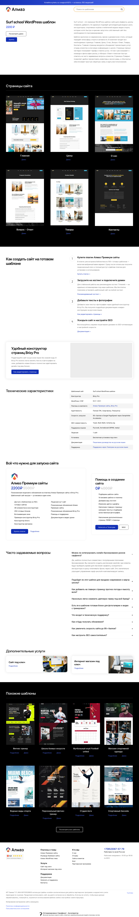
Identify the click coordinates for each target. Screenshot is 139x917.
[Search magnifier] (121, 9)
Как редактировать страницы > (89, 314)
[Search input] (98, 9)
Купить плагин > (83, 274)
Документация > (84, 331)
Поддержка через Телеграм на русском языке (110, 447)
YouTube (130, 893)
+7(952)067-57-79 (114, 849)
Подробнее (13, 666)
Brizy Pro (114, 406)
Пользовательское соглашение (17, 909)
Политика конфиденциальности (17, 906)
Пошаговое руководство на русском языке (109, 442)
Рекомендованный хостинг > (89, 294)
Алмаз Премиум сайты (101, 406)
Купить (11, 39)
